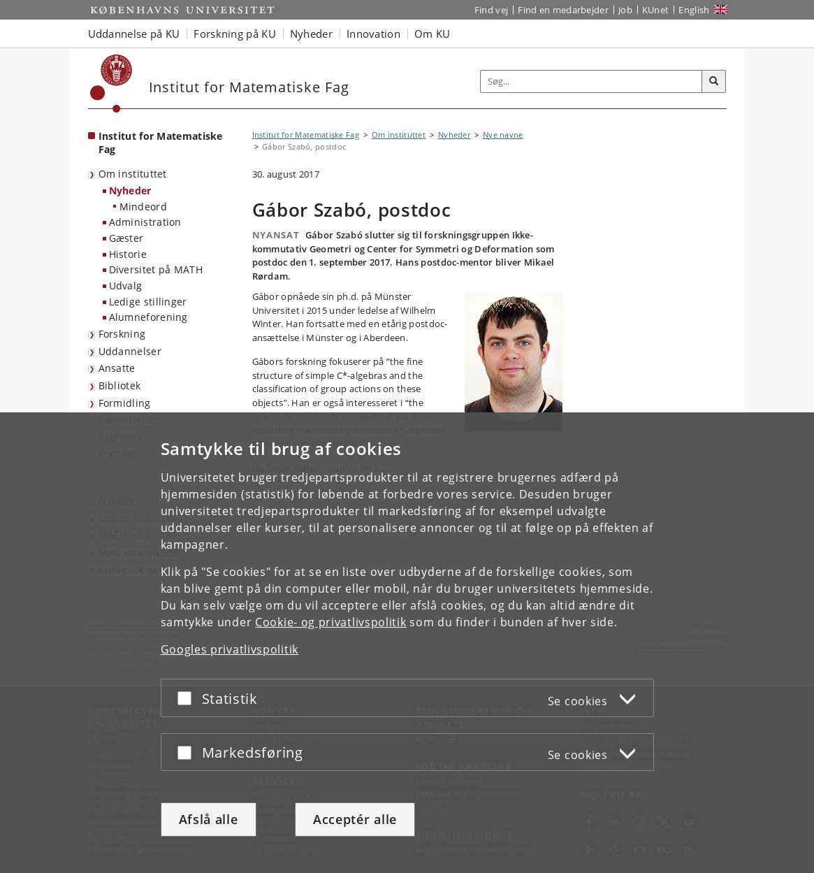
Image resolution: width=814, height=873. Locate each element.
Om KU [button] (432, 34)
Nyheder (130, 190)
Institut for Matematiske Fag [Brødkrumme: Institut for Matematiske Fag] (305, 134)
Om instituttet (133, 173)
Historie (128, 254)
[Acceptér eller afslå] (187, 697)
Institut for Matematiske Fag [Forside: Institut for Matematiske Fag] (161, 142)
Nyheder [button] (311, 34)
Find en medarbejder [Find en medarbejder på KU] (563, 9)
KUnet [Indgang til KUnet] (655, 9)
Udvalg (126, 285)
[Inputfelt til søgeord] (591, 81)
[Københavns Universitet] (111, 84)
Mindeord (143, 206)
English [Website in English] (693, 9)
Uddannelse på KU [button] (134, 34)
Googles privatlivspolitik (230, 649)
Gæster (126, 238)
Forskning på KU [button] (235, 34)
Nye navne (503, 134)
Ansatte (117, 368)
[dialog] (407, 642)
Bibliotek (120, 385)
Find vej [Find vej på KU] (491, 9)
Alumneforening (148, 317)
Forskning (122, 333)
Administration (145, 222)
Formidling (125, 403)
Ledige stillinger (148, 301)
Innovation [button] (373, 34)
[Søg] (714, 82)
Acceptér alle (355, 819)
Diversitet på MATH (156, 269)
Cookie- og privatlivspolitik (331, 622)
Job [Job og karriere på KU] (625, 9)
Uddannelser (130, 351)
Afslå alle (208, 819)
